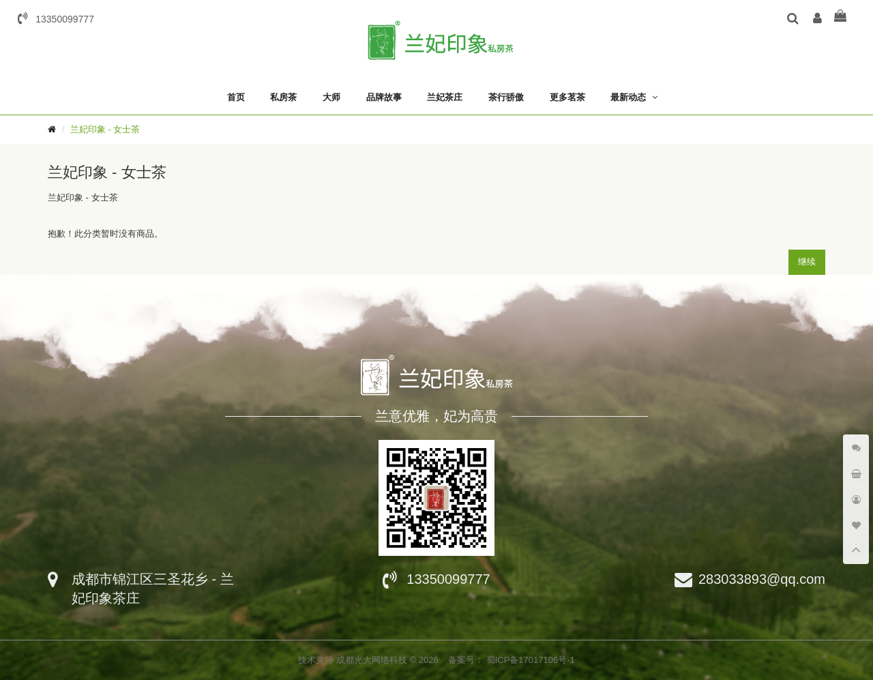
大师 (331, 97)
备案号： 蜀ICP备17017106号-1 (511, 660)
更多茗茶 (567, 97)
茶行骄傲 (506, 97)
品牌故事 (384, 97)
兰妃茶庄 (444, 97)
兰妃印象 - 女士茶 (105, 129)
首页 (236, 97)
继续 (807, 261)
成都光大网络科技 (373, 660)
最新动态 (628, 97)
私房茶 (283, 97)
